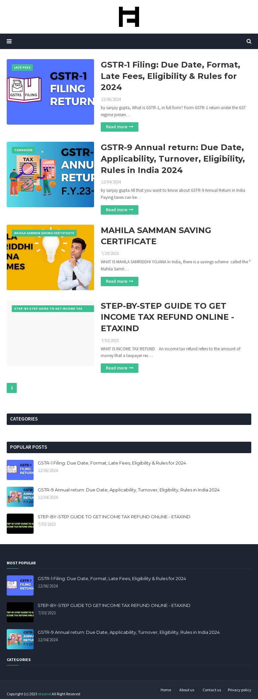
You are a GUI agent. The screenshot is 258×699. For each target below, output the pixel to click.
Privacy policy (239, 689)
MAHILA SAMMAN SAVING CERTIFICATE (156, 236)
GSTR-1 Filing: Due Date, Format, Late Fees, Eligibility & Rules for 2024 (170, 76)
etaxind (44, 693)
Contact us (212, 689)
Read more (116, 127)
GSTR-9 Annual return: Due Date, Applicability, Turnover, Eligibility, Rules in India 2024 (173, 158)
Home (166, 689)
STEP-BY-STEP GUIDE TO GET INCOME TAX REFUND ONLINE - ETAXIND (167, 317)
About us (186, 689)
